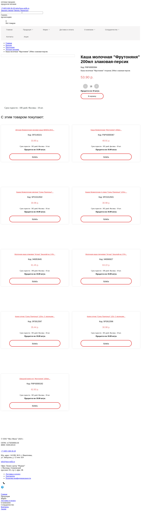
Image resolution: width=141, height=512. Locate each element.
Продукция (10, 47)
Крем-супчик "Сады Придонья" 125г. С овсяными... (106, 316)
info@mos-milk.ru (22, 8)
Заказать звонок (7, 10)
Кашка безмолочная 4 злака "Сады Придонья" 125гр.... (106, 192)
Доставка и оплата (13, 474)
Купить (35, 157)
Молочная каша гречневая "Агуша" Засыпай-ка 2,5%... (106, 254)
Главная (9, 43)
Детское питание (12, 49)
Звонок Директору (21, 10)
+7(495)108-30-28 (70, 7)
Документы (10, 476)
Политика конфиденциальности (18, 478)
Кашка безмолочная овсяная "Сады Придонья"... (34, 192)
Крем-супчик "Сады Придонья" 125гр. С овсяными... (35, 316)
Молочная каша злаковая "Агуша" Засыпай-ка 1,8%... (35, 254)
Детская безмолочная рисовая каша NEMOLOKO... (34, 130)
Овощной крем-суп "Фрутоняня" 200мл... (34, 379)
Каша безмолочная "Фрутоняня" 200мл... (106, 130)
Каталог (9, 45)
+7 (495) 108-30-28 (8, 451)
